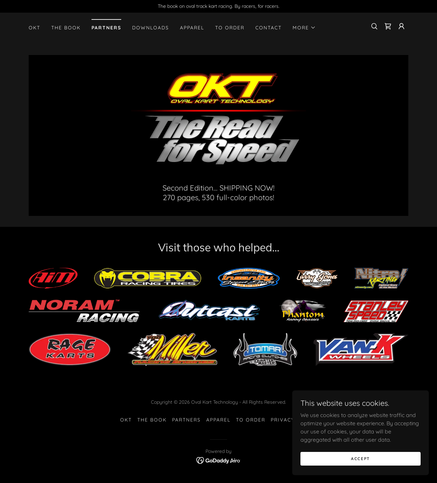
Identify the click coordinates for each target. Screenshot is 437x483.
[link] (388, 26)
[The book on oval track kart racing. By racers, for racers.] (218, 6)
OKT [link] (34, 28)
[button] (304, 28)
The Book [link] (66, 28)
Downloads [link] (150, 28)
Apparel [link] (192, 28)
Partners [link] (106, 28)
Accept (360, 467)
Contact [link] (268, 28)
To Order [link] (229, 28)
